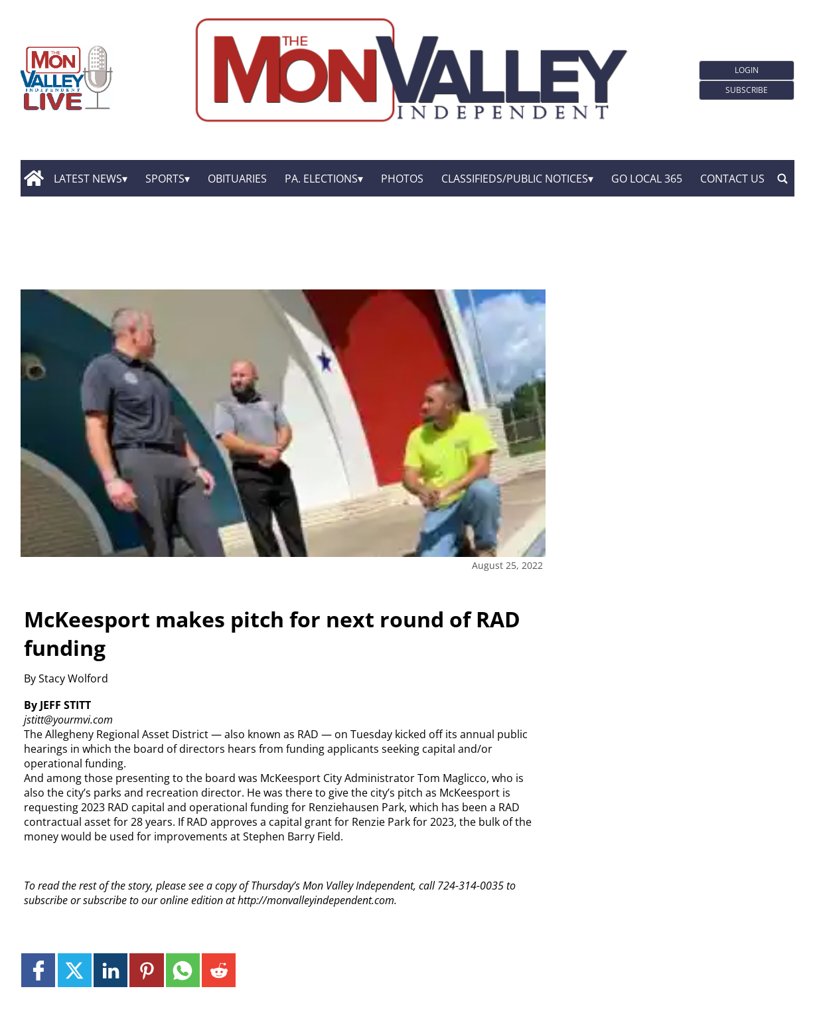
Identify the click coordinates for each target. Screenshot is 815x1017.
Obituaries (237, 178)
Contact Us (732, 178)
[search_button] (782, 178)
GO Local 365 (646, 178)
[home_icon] (34, 178)
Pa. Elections (321, 178)
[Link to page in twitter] (75, 970)
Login (747, 70)
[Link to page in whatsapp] (183, 970)
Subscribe (746, 90)
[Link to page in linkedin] (110, 970)
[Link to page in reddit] (219, 970)
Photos (402, 178)
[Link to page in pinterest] (146, 970)
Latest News (88, 178)
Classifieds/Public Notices (514, 178)
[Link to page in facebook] (38, 970)
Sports (165, 178)
